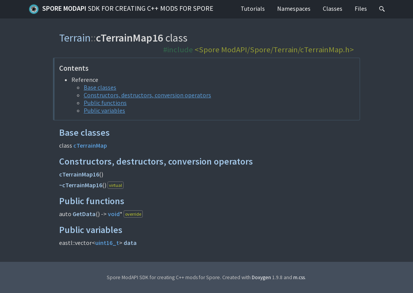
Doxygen (261, 277)
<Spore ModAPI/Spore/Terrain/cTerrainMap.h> (274, 50)
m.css (299, 277)
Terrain (75, 38)
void (114, 214)
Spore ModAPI (120, 9)
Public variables (104, 110)
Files (361, 8)
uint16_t (107, 242)
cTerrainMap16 (79, 174)
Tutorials (253, 8)
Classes (332, 8)
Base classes (100, 87)
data (130, 242)
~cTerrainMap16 (80, 185)
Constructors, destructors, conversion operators (147, 95)
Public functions (105, 103)
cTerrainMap (90, 145)
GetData (84, 214)
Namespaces (294, 8)
